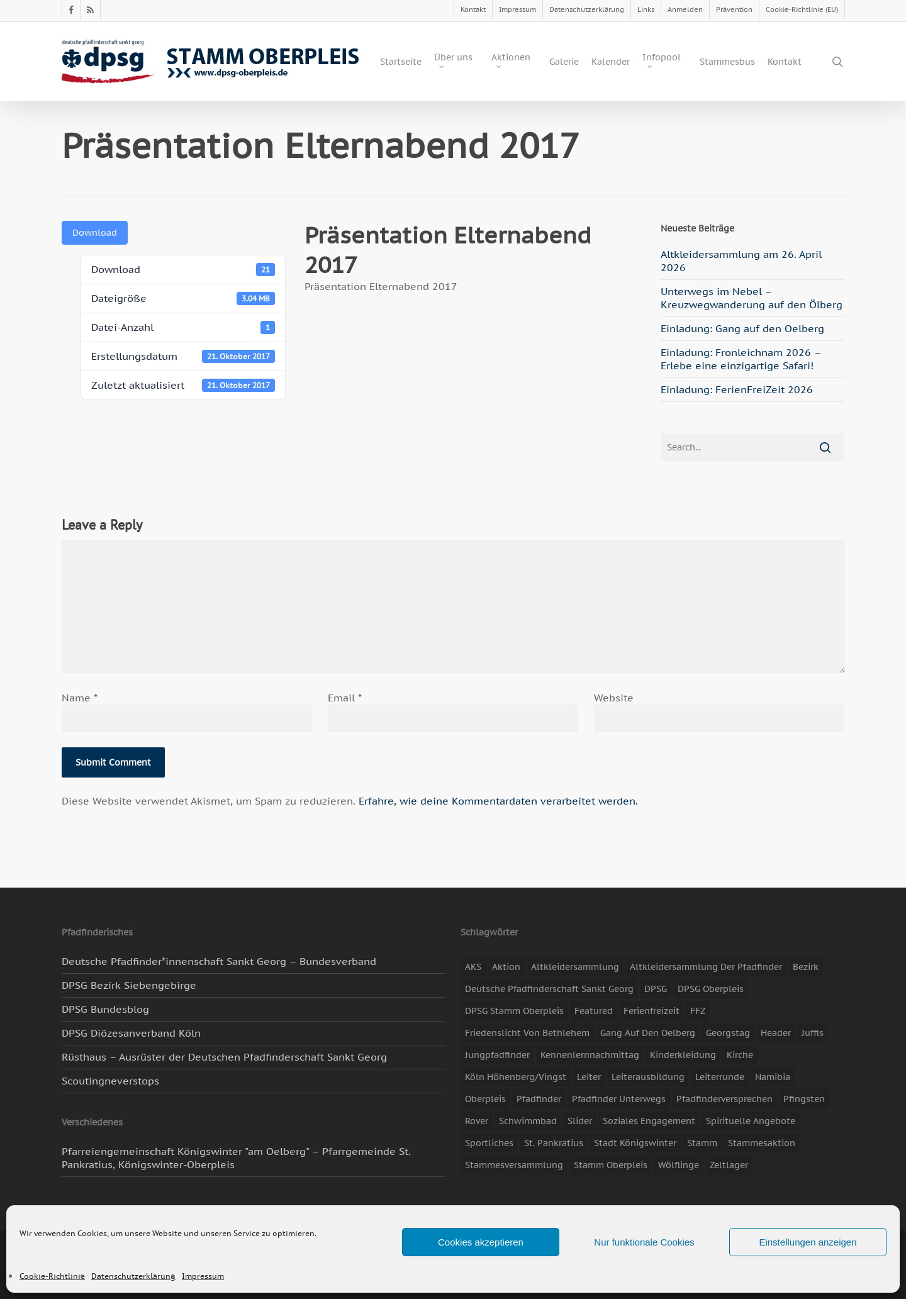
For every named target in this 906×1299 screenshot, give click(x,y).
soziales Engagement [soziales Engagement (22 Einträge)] (649, 1121)
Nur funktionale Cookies (644, 1242)
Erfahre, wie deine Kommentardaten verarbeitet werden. (498, 800)
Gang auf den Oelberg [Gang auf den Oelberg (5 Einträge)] (647, 1033)
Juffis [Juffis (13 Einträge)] (813, 1033)
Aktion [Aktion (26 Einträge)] (506, 967)
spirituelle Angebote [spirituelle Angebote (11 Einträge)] (750, 1121)
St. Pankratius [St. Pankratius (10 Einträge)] (553, 1143)
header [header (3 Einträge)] (776, 1033)
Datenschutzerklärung (133, 1276)
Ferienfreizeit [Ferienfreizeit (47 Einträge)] (652, 1011)
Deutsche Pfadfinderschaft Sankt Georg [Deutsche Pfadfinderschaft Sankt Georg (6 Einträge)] (549, 989)
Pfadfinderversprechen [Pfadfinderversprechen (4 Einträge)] (724, 1099)
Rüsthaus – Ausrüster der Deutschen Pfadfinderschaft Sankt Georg (224, 1057)
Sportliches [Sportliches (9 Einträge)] (489, 1143)
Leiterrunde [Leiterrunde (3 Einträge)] (719, 1077)
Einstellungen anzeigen (807, 1242)
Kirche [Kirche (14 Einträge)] (740, 1055)
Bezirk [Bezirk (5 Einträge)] (806, 967)
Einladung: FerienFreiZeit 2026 (737, 389)
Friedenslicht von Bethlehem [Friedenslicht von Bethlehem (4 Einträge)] (527, 1033)
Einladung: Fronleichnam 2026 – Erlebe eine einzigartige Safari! (741, 359)
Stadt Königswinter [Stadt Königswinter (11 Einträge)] (635, 1143)
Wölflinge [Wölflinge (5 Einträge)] (678, 1165)
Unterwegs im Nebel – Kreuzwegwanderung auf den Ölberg (751, 298)
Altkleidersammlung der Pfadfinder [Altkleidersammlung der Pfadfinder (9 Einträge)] (706, 967)
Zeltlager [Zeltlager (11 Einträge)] (729, 1165)
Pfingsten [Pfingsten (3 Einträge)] (804, 1099)
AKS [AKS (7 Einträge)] (473, 967)
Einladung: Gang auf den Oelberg (742, 328)
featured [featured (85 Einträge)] (593, 1011)
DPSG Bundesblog (105, 1009)
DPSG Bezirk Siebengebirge (129, 985)
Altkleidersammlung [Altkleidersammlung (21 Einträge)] (575, 967)
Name (80, 697)
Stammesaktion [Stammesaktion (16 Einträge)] (761, 1143)
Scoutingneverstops (110, 1080)
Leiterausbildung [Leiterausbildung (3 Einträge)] (648, 1077)
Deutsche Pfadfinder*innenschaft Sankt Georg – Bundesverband (219, 961)
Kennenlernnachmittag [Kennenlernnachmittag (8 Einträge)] (589, 1055)
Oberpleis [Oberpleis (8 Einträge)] (485, 1099)
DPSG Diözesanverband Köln (131, 1033)
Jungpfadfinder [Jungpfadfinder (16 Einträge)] (497, 1055)
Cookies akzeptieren (480, 1242)
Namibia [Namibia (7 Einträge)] (772, 1077)
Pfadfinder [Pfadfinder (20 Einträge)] (539, 1099)
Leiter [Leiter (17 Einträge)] (589, 1077)
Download (94, 232)
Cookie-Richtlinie (52, 1276)
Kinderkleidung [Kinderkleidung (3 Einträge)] (683, 1055)
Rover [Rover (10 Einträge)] (476, 1121)
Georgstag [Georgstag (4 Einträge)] (728, 1033)
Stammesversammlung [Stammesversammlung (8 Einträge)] (514, 1165)
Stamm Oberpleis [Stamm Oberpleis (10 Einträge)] (610, 1165)
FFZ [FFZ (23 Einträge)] (697, 1011)
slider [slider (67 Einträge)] (580, 1121)
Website (614, 697)
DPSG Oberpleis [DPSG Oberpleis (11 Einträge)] (711, 989)
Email (345, 697)
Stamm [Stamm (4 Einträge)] (702, 1143)
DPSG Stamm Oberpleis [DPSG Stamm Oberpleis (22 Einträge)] (514, 1011)
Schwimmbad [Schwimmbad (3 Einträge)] (528, 1121)
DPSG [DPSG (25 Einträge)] (655, 989)
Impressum (203, 1276)
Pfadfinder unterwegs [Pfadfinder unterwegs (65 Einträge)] (619, 1099)
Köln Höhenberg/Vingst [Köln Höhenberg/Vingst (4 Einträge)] (515, 1077)
